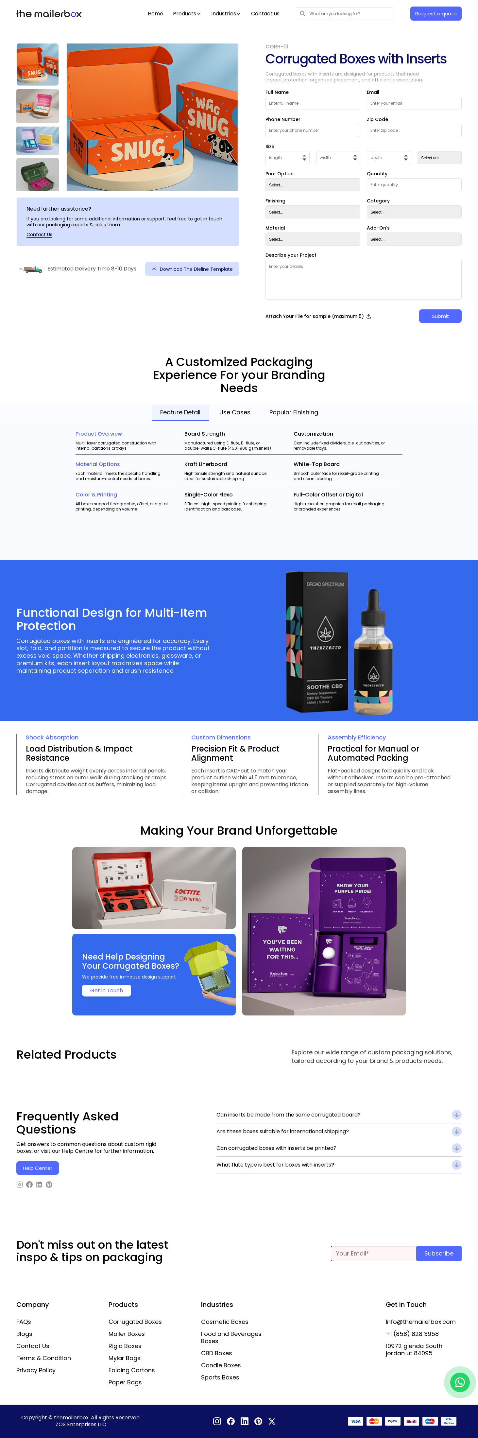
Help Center (37, 1168)
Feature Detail (180, 412)
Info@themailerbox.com (421, 1321)
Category (378, 201)
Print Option (279, 174)
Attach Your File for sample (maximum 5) (318, 316)
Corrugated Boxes (135, 1321)
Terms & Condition (43, 1358)
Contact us (265, 13)
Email (373, 92)
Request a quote (436, 13)
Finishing (275, 201)
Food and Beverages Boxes (231, 1337)
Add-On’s (378, 228)
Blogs (24, 1334)
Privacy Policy (36, 1370)
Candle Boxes (221, 1365)
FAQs (23, 1321)
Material (275, 228)
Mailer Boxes (127, 1334)
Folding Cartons (132, 1370)
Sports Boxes (220, 1377)
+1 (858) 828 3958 (412, 1334)
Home (155, 13)
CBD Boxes (216, 1353)
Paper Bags (125, 1382)
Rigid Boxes (125, 1346)
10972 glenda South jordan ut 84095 (414, 1350)
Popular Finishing (293, 412)
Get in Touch (106, 990)
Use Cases (234, 412)
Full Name (277, 92)
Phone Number (282, 119)
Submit (440, 316)
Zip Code (377, 119)
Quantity (377, 174)
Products (184, 13)
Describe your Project (290, 255)
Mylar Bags (125, 1358)
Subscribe (438, 1253)
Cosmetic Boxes (224, 1321)
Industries (223, 13)
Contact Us (39, 235)
